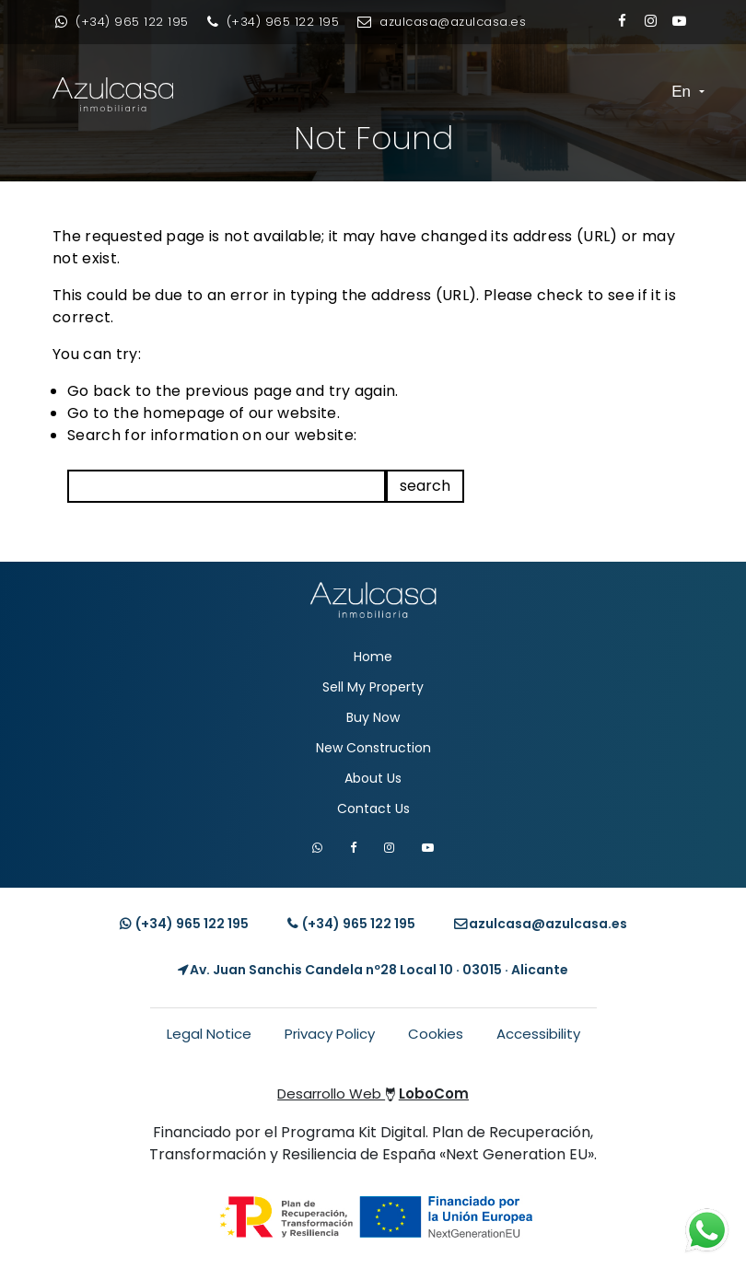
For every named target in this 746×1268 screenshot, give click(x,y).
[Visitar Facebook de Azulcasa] (353, 847)
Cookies (435, 1033)
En (683, 91)
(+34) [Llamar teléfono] (351, 923)
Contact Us (373, 808)
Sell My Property (373, 687)
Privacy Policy (330, 1033)
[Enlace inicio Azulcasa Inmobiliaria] (84, 94)
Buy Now (373, 717)
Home (373, 656)
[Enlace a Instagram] (650, 21)
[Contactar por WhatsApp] (317, 847)
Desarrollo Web (373, 1093)
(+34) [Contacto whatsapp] (184, 923)
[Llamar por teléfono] (273, 22)
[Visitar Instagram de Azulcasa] (389, 847)
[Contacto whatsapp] (122, 22)
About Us (373, 778)
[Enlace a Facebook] (622, 21)
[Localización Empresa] (373, 970)
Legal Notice (209, 1033)
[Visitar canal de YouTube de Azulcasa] (428, 847)
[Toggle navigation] (652, 91)
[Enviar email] (442, 22)
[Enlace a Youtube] (679, 21)
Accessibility (538, 1033)
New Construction (373, 748)
